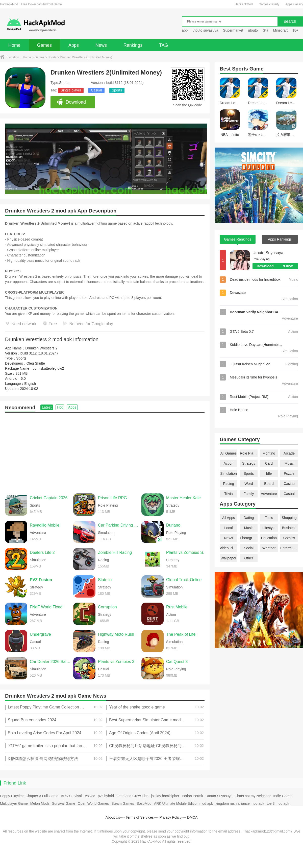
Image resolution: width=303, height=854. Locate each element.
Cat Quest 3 (177, 661)
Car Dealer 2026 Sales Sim (50, 661)
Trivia (228, 494)
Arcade (289, 453)
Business (289, 528)
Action (229, 463)
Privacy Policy (170, 817)
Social (249, 548)
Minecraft (280, 30)
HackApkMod (243, 4)
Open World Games (93, 803)
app (185, 30)
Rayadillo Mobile (44, 525)
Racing (228, 484)
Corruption (107, 607)
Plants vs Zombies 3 (116, 661)
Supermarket (233, 30)
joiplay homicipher (165, 796)
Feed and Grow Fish (132, 796)
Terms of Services (140, 817)
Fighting (269, 453)
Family (248, 494)
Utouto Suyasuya (267, 253)
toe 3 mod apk (278, 803)
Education (269, 538)
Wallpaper (229, 558)
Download (71, 102)
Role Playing (249, 453)
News (101, 45)
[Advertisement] (105, 450)
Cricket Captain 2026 (48, 498)
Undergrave (40, 634)
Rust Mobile (176, 607)
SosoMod (144, 803)
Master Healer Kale (183, 498)
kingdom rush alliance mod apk (239, 803)
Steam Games (122, 803)
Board (268, 484)
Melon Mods (39, 803)
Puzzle (289, 473)
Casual (96, 90)
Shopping (289, 518)
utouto (253, 30)
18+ (295, 30)
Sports (52, 57)
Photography (249, 538)
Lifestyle (268, 528)
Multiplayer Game (14, 803)
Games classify (269, 4)
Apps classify (294, 4)
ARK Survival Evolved (78, 796)
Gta (265, 30)
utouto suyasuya (205, 30)
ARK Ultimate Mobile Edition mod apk (183, 803)
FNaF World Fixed (46, 607)
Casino (289, 484)
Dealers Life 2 (42, 552)
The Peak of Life (181, 634)
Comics (289, 538)
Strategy (248, 463)
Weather (269, 548)
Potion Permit (192, 796)
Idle (269, 473)
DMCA (192, 817)
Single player (71, 90)
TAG (163, 45)
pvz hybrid (106, 796)
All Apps (228, 518)
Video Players (228, 548)
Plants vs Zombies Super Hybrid (186, 552)
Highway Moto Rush (116, 634)
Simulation (228, 473)
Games (44, 45)
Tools (269, 518)
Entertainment (289, 548)
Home (14, 45)
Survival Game (63, 803)
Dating (249, 518)
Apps (73, 45)
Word (248, 484)
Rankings (132, 45)
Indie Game (282, 796)
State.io (105, 580)
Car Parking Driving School (118, 525)
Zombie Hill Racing (115, 552)
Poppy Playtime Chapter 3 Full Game (29, 796)
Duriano (173, 525)
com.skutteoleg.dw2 (48, 368)
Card (269, 463)
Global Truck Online (184, 580)
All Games (228, 453)
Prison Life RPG (112, 498)
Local (228, 528)
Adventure (269, 494)
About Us (113, 817)
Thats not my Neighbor (253, 796)
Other (248, 558)
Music (289, 463)
